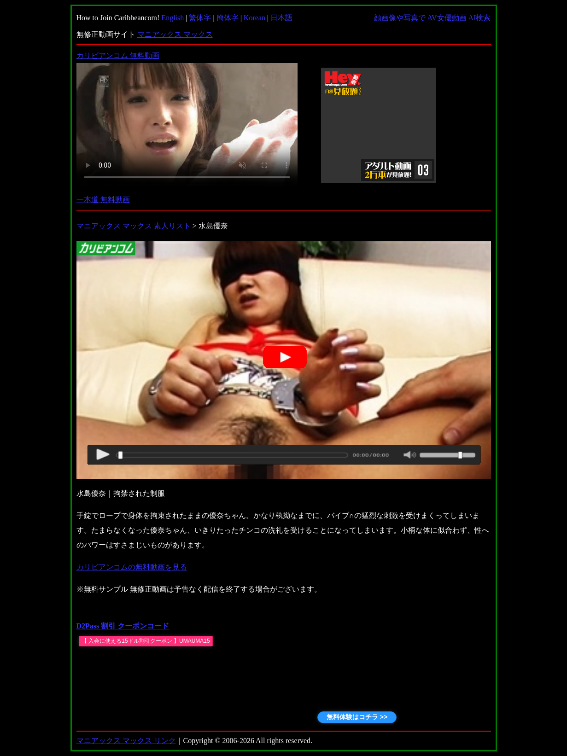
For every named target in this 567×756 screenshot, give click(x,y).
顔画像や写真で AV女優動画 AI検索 (432, 18)
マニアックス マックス (175, 34)
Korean (254, 18)
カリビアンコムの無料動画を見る (131, 567)
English (172, 18)
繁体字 (200, 18)
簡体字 (227, 18)
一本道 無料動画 (103, 200)
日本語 (281, 18)
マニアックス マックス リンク (126, 740)
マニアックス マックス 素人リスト (133, 226)
